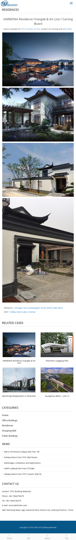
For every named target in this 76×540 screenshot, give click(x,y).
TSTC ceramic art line (30, 29)
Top (66, 536)
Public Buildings (10, 435)
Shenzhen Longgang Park (57, 360)
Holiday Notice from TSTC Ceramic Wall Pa (22, 474)
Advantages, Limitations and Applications (22, 463)
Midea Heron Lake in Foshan (23, 312)
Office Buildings (9, 420)
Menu (47, 537)
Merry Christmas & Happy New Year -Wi (21, 451)
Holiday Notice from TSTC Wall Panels (20, 457)
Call (28, 536)
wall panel (67, 29)
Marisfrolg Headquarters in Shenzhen (19, 396)
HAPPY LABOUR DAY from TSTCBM (19, 468)
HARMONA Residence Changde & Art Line (19, 361)
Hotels (5, 415)
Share (9, 536)
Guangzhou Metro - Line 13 (57, 396)
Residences (7, 425)
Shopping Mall (9, 430)
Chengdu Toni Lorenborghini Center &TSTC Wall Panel (39, 308)
